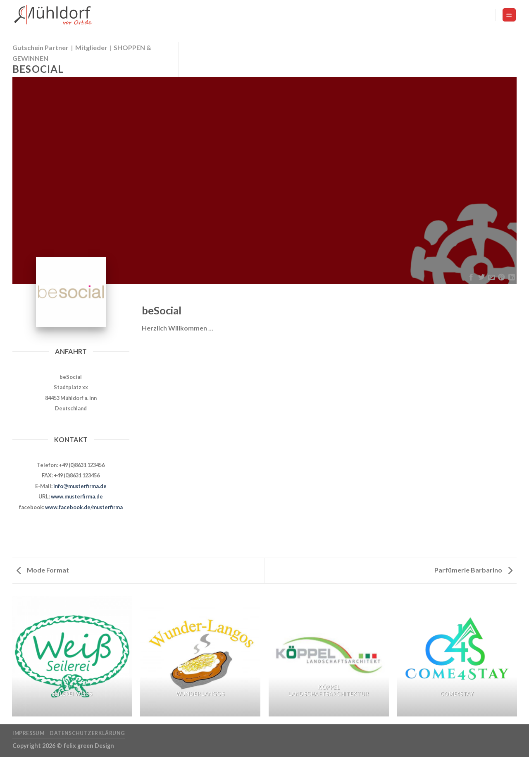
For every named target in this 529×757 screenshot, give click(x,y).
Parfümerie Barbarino (473, 570)
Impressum (28, 733)
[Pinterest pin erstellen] (501, 277)
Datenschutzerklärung (87, 733)
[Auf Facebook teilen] (471, 277)
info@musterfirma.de (80, 486)
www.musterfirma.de (77, 496)
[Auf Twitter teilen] (481, 277)
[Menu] (509, 15)
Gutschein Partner (40, 47)
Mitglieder (91, 47)
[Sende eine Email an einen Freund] (491, 277)
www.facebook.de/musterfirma (84, 507)
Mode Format (43, 570)
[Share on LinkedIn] (511, 277)
